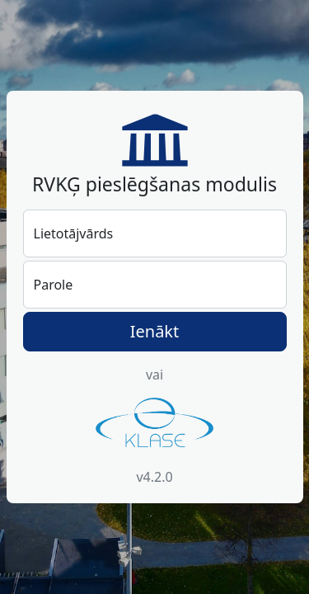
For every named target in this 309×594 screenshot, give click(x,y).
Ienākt (155, 331)
